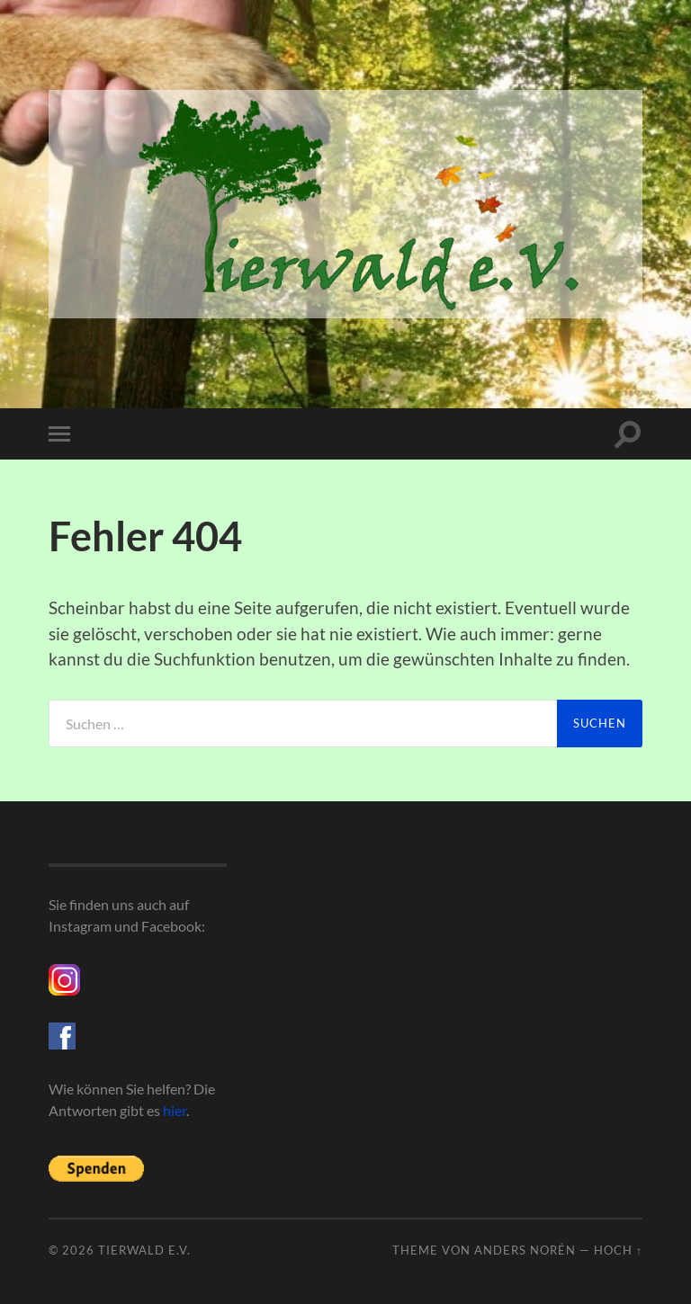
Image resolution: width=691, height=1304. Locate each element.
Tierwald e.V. (144, 1250)
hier (174, 1110)
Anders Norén (525, 1250)
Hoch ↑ (618, 1250)
